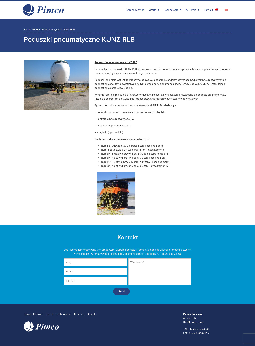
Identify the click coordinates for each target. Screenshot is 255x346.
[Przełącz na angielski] (216, 9)
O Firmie (191, 10)
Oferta (152, 10)
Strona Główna (135, 10)
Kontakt (208, 10)
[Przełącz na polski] (226, 9)
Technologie (171, 10)
